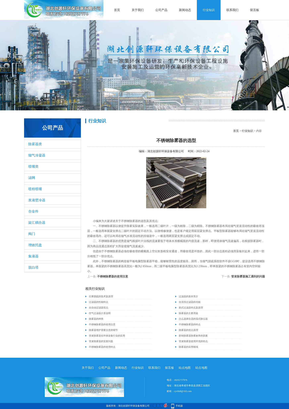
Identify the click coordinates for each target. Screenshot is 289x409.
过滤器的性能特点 (98, 302)
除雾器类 (35, 144)
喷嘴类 (33, 166)
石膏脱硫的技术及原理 (101, 296)
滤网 (31, 178)
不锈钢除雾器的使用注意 (112, 276)
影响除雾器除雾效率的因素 (193, 335)
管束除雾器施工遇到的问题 (248, 276)
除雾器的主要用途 (188, 313)
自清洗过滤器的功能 (189, 302)
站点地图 (185, 367)
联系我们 (232, 10)
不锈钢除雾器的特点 (189, 324)
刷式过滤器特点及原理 (191, 307)
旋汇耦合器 (36, 223)
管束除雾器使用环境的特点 (193, 341)
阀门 (31, 234)
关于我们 (138, 10)
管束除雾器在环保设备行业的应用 (107, 335)
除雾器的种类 (96, 318)
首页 (117, 10)
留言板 (254, 10)
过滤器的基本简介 (188, 296)
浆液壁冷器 (36, 200)
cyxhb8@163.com (183, 391)
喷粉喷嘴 (35, 189)
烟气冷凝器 (36, 155)
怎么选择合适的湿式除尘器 (193, 318)
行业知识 (209, 10)
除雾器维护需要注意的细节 (103, 330)
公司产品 (161, 10)
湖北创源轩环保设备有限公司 (165, 151)
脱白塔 (33, 267)
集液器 (33, 256)
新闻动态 (185, 10)
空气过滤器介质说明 (100, 313)
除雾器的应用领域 (188, 347)
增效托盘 (35, 245)
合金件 (33, 211)
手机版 (179, 405)
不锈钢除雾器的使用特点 (102, 347)
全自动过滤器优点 (98, 307)
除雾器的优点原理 (188, 330)
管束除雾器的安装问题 (101, 341)
